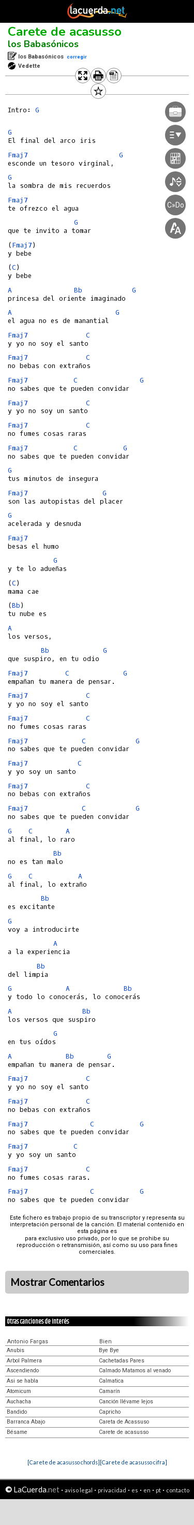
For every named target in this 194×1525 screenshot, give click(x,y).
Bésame (17, 1432)
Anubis (15, 1350)
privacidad (112, 1490)
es (134, 1490)
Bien (105, 1341)
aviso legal (79, 1490)
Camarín (109, 1391)
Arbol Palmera (24, 1360)
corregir (77, 57)
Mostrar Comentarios (57, 1282)
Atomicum (19, 1391)
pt (158, 1490)
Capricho (110, 1412)
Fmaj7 (18, 155)
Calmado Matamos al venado (135, 1370)
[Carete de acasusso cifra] (133, 1462)
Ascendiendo (23, 1370)
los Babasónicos (43, 44)
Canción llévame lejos (126, 1401)
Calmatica (111, 1380)
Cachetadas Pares (121, 1360)
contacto (177, 1490)
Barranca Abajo (26, 1421)
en (147, 1490)
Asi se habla (22, 1380)
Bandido (17, 1412)
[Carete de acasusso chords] (63, 1462)
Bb (16, 605)
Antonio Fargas (27, 1341)
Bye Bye (109, 1350)
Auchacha (19, 1401)
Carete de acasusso (65, 31)
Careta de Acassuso (124, 1421)
